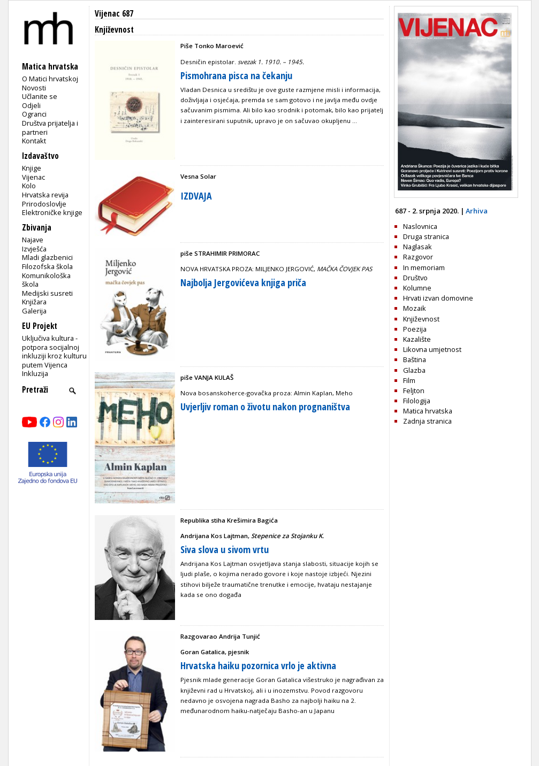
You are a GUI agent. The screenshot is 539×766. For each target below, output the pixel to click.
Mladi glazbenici (47, 257)
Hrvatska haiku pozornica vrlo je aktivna (258, 665)
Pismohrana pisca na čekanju (236, 75)
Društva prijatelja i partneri (50, 127)
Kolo (29, 185)
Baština (414, 359)
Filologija (416, 400)
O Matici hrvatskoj (50, 78)
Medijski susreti (47, 293)
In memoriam (424, 267)
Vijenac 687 (114, 13)
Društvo (415, 277)
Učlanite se (39, 96)
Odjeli (31, 105)
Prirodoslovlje (44, 204)
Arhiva (477, 211)
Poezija (415, 329)
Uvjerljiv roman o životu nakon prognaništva (265, 406)
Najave (32, 239)
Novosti (34, 88)
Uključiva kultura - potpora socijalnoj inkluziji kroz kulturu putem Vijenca (54, 351)
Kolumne (417, 288)
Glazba (414, 370)
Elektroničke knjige (52, 212)
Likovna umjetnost (432, 349)
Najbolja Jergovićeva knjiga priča (243, 282)
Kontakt (34, 140)
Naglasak (417, 246)
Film (409, 380)
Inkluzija (35, 373)
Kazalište (417, 339)
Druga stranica (426, 236)
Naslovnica (420, 226)
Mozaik (414, 308)
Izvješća (34, 249)
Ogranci (34, 114)
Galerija (34, 311)
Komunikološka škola (46, 280)
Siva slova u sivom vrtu (224, 549)
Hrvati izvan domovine (438, 298)
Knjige (31, 168)
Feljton (413, 390)
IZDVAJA (196, 195)
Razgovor (418, 257)
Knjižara (34, 302)
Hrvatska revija (45, 195)
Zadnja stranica (427, 421)
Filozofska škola (47, 266)
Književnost (421, 319)
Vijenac (33, 177)
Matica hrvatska (427, 411)
